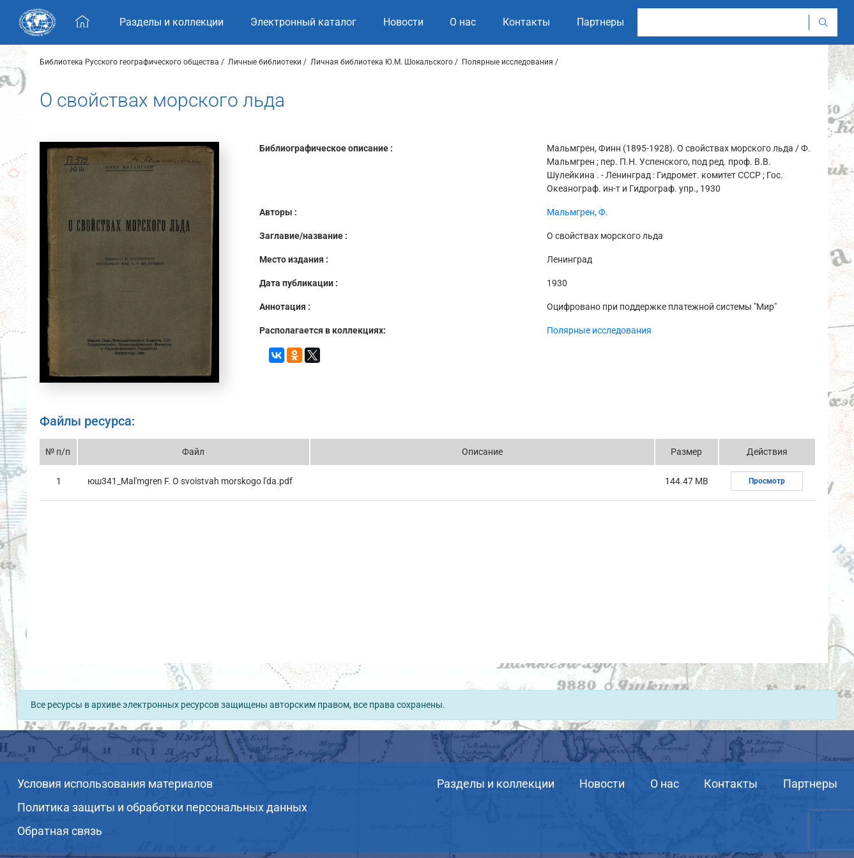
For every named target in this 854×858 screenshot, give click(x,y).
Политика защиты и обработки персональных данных (162, 807)
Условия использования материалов (115, 783)
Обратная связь (59, 831)
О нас (664, 783)
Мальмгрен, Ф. (577, 212)
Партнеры (810, 783)
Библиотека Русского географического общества (129, 61)
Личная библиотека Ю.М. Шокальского (381, 61)
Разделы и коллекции (495, 783)
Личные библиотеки (264, 61)
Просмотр (767, 481)
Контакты (731, 783)
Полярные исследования (507, 61)
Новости (602, 783)
